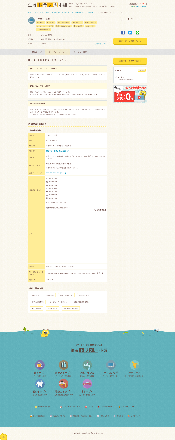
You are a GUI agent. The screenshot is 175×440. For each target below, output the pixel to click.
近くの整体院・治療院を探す (134, 376)
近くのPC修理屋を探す (111, 376)
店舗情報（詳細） (101, 44)
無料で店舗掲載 (139, 6)
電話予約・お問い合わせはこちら (58, 151)
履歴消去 (142, 70)
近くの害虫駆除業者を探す (63, 395)
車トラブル (87, 391)
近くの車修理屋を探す (87, 395)
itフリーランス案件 (128, 407)
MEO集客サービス (107, 407)
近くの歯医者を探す (40, 395)
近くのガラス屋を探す (63, 376)
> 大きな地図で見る (99, 210)
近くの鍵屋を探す (40, 376)
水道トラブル (87, 372)
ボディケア (135, 372)
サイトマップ (135, 416)
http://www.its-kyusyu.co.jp (56, 173)
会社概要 (120, 416)
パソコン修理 (111, 372)
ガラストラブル (63, 372)
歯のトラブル (40, 391)
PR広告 (90, 407)
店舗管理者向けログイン (46, 407)
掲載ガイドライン (59, 416)
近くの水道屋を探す (87, 376)
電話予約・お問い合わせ (130, 41)
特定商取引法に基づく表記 (82, 416)
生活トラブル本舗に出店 (71, 407)
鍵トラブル (40, 372)
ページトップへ (3, 433)
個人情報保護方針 (39, 416)
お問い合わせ (104, 416)
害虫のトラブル (63, 391)
